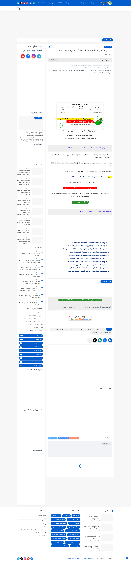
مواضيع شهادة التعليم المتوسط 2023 (76, 329)
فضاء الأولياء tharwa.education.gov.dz (32, 312)
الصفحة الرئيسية (42, 515)
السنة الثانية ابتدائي (31, 362)
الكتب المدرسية (58, 530)
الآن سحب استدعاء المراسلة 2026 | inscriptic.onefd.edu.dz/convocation (29, 269)
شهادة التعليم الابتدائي (59, 538)
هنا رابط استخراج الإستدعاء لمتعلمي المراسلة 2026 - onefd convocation (30, 290)
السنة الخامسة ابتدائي (31, 365)
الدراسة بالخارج (33, 8)
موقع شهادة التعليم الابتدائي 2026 (33, 321)
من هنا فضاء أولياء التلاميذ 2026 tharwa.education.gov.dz (23, 212)
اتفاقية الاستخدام (42, 521)
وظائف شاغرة (52, 8)
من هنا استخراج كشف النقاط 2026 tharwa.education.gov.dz (23, 202)
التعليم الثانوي (85, 8)
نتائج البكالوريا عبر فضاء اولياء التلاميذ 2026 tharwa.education (23, 192)
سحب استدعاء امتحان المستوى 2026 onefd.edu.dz (29, 276)
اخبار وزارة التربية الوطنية (35, 324)
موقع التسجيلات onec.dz (99, 8)
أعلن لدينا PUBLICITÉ (41, 532)
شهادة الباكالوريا (74, 538)
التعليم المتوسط (74, 8)
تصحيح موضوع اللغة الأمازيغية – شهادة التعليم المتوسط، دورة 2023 (90, 65)
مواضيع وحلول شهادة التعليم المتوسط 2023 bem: (95, 68)
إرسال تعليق (105, 443)
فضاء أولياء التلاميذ (57, 542)
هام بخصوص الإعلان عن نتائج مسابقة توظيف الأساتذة (29, 304)
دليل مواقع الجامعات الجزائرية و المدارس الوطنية (34, 529)
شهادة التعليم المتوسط (72, 542)
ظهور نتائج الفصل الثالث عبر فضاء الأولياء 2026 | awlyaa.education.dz (23, 182)
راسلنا (45, 526)
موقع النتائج (111, 8)
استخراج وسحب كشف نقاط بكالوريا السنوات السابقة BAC (23, 242)
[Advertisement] (65, 24)
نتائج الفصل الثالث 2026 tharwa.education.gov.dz (23, 231)
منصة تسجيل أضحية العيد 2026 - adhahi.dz (31, 254)
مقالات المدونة (41, 3)
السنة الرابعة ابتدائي (74, 530)
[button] (105, 340)
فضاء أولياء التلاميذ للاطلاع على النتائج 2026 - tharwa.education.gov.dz (23, 172)
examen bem (95, 332)
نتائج (78, 546)
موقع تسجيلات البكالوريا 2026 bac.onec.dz (83, 3)
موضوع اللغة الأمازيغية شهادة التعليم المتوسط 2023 (90, 177)
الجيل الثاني (31, 354)
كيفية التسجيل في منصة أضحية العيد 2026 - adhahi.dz (29, 297)
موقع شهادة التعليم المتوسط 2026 (33, 318)
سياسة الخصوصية (42, 518)
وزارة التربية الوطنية (106, 332)
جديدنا (26, 8)
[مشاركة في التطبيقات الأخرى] (90, 340)
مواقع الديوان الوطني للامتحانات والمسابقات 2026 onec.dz (32, 134)
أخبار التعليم (108, 46)
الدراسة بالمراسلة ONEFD (63, 3)
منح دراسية (51, 3)
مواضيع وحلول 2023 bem (57, 329)
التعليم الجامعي (44, 8)
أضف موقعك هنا (37, 327)
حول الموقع (44, 524)
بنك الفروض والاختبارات (58, 534)
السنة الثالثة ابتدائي (31, 358)
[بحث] (18, 9)
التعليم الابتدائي (63, 8)
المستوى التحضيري (74, 534)
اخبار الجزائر (91, 329)
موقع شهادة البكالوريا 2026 (35, 315)
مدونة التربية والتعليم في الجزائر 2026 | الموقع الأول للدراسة (83, 558)
